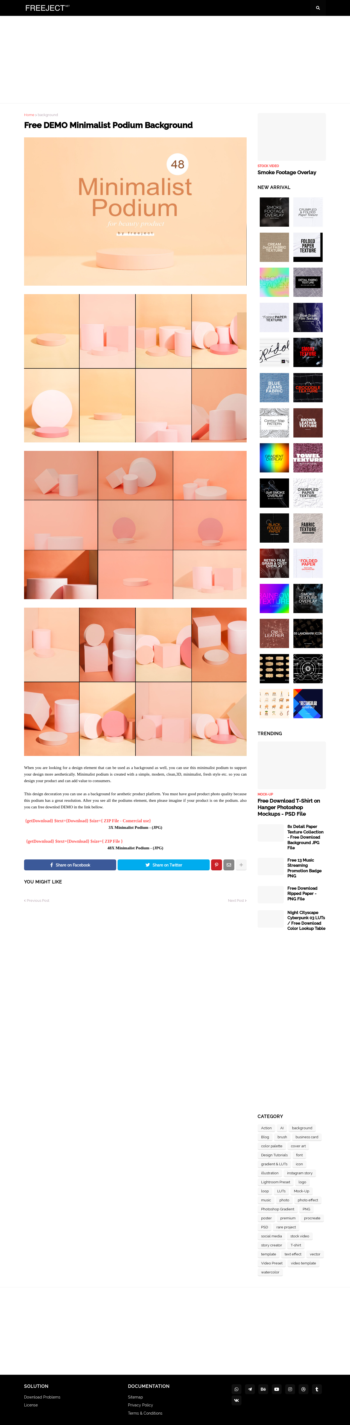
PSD (264, 1226)
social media (271, 1235)
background (48, 115)
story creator (271, 1244)
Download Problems (42, 1396)
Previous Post (38, 900)
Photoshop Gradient (277, 1208)
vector (315, 1253)
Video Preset (271, 1262)
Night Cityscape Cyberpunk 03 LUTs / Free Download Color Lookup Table (306, 919)
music (266, 1199)
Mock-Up (301, 1190)
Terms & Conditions (145, 1412)
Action (266, 1127)
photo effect (308, 1199)
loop (265, 1190)
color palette (271, 1145)
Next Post (236, 900)
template (268, 1253)
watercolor (270, 1271)
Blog (265, 1136)
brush (282, 1136)
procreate (312, 1217)
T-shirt (296, 1244)
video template (303, 1262)
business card (307, 1136)
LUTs (281, 1190)
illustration (270, 1172)
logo (302, 1181)
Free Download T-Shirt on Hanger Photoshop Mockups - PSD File (291, 807)
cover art (298, 1145)
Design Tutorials (274, 1154)
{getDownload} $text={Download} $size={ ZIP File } (74, 841)
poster (266, 1217)
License (31, 1404)
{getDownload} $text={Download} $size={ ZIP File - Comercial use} (88, 820)
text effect (293, 1253)
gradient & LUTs (274, 1163)
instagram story (300, 1172)
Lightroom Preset (275, 1181)
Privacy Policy (140, 1404)
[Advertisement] (175, 59)
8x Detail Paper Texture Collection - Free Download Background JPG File (305, 836)
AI (282, 1127)
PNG (306, 1208)
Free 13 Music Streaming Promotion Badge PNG (304, 867)
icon (299, 1163)
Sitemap (135, 1396)
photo (284, 1199)
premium (288, 1217)
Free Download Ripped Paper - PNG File (302, 893)
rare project (286, 1226)
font (299, 1154)
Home (29, 115)
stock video (299, 1235)
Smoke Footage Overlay (286, 172)
